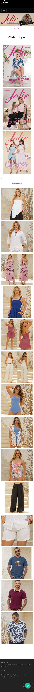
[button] (16, 31)
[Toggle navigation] (4, 10)
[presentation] (15, 28)
